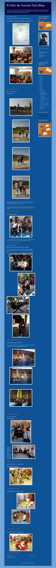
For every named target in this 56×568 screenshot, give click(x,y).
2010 (40, 88)
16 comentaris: (18, 89)
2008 (40, 109)
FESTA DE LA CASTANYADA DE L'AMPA (18, 247)
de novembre (42, 92)
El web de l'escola (41, 56)
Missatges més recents (10, 555)
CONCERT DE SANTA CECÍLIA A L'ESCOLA (19, 18)
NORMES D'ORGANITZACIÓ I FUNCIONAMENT (43, 53)
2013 (40, 84)
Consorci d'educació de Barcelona (44, 48)
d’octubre (41, 106)
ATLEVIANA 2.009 (11, 214)
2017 (40, 79)
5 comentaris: (18, 211)
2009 (40, 89)
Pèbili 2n (40, 54)
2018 (40, 78)
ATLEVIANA (10, 93)
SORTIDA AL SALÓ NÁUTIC (14, 342)
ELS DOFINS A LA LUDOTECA (15, 464)
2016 (40, 80)
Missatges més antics (32, 555)
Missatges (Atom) (13, 557)
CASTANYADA (11, 418)
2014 (40, 83)
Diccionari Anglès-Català (42, 55)
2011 (40, 87)
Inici (21, 555)
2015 (40, 82)
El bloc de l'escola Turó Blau (26, 5)
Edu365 (40, 57)
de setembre (42, 108)
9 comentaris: (18, 461)
